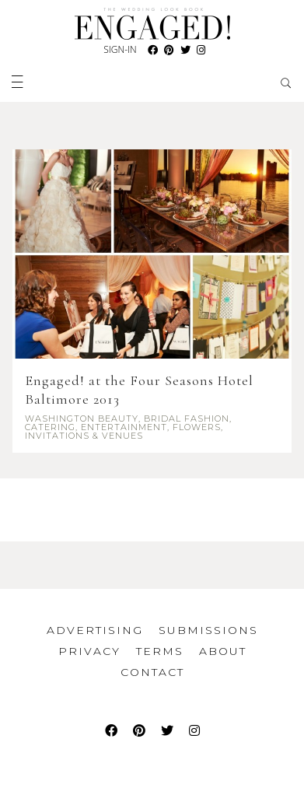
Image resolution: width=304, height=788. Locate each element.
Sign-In (119, 49)
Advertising (95, 630)
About (222, 651)
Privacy (89, 651)
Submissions (208, 630)
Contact (152, 672)
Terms (159, 651)
